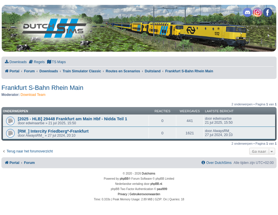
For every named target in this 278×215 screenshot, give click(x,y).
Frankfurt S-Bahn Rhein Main (42, 87)
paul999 (162, 189)
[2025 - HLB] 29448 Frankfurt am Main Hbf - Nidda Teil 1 (72, 119)
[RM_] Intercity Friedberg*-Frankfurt (53, 131)
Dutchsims (148, 173)
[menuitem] (15, 62)
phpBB (124, 178)
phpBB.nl (156, 183)
